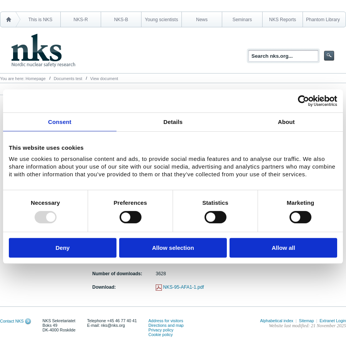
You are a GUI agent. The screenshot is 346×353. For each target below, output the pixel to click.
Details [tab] (173, 122)
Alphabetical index (276, 320)
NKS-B (121, 19)
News (202, 19)
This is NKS (40, 19)
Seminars (242, 19)
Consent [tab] (60, 122)
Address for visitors (165, 320)
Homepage (36, 78)
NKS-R (80, 19)
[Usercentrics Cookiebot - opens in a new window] (303, 101)
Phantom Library (323, 19)
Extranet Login (332, 320)
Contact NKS (12, 321)
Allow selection (173, 247)
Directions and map (166, 325)
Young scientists (161, 19)
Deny (62, 247)
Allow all (283, 247)
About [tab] (286, 122)
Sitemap (306, 320)
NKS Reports (282, 19)
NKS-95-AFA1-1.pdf (183, 287)
